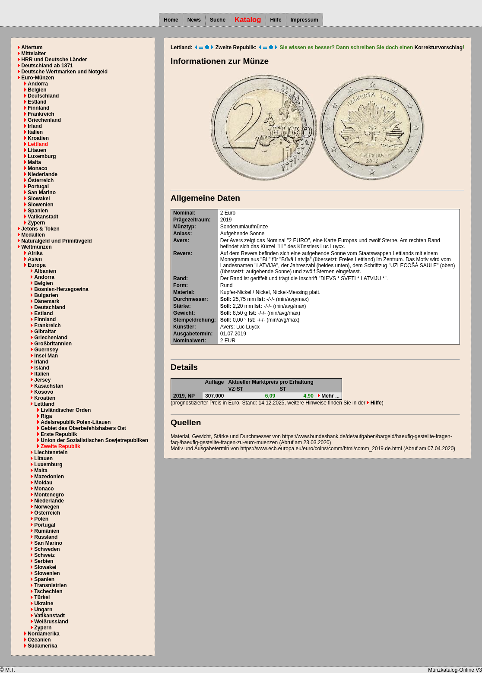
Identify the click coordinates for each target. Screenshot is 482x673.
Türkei (42, 597)
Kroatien (38, 138)
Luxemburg (42, 156)
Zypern (36, 223)
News (194, 20)
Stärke (181, 306)
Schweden (47, 549)
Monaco (37, 168)
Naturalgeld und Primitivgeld (56, 241)
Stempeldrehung (193, 320)
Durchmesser (189, 299)
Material (183, 292)
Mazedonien (49, 477)
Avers (180, 240)
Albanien (45, 271)
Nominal (183, 213)
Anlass (181, 234)
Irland (35, 126)
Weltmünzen (36, 247)
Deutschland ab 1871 (47, 66)
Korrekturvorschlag (439, 47)
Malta (34, 162)
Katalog (248, 20)
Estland (37, 102)
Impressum (304, 20)
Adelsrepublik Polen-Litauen (76, 422)
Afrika (35, 253)
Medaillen (33, 235)
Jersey (42, 380)
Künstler (183, 327)
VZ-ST (235, 389)
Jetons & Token (40, 229)
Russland (45, 537)
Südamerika (42, 646)
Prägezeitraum (191, 220)
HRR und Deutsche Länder (54, 60)
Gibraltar (45, 332)
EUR (230, 341)
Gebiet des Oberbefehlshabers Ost (83, 428)
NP (191, 396)
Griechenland (44, 120)
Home (171, 20)
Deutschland (43, 96)
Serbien (43, 561)
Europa (36, 265)
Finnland (38, 108)
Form (179, 285)
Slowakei (39, 199)
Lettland (38, 144)
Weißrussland (51, 622)
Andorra (38, 84)
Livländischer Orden (66, 410)
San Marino (42, 193)
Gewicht (183, 313)
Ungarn (43, 610)
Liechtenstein (50, 452)
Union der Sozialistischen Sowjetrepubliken (94, 440)
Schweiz (44, 555)
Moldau (43, 483)
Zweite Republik (60, 446)
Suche (217, 20)
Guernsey (46, 350)
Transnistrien (50, 585)
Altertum (31, 47)
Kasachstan (48, 386)
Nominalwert (188, 341)
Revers (181, 253)
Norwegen (46, 507)
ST (282, 389)
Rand (179, 278)
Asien (35, 259)
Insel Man (46, 356)
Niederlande (42, 174)
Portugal (38, 186)
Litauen (37, 150)
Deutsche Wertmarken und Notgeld (64, 72)
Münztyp (183, 227)
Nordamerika (43, 634)
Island (41, 368)
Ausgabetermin (192, 334)
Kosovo (43, 392)
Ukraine (43, 603)
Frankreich (41, 114)
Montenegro (49, 495)
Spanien (38, 211)
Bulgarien (46, 295)
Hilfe (276, 20)
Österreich (41, 180)
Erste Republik (59, 434)
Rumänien (46, 531)
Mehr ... (328, 396)
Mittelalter (33, 54)
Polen (41, 519)
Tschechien (48, 591)
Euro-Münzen (37, 78)
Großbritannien (53, 344)
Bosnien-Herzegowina (61, 289)
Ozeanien (39, 640)
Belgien (37, 90)
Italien (35, 132)
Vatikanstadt (43, 217)
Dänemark (46, 301)
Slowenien (40, 205)
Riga (46, 416)
